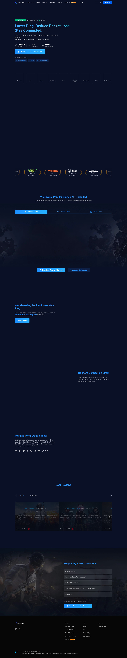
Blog (84, 626)
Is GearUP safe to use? (72, 580)
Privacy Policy (86, 630)
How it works (22, 317)
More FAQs (68, 591)
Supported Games (69, 623)
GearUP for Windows (70, 633)
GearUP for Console (70, 626)
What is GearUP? (70, 568)
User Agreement (87, 633)
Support (85, 623)
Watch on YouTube (21, 526)
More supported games (78, 267)
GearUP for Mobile (69, 630)
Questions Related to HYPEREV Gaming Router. (80, 586)
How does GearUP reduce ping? (75, 574)
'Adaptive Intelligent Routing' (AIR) (26, 312)
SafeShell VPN (102, 623)
